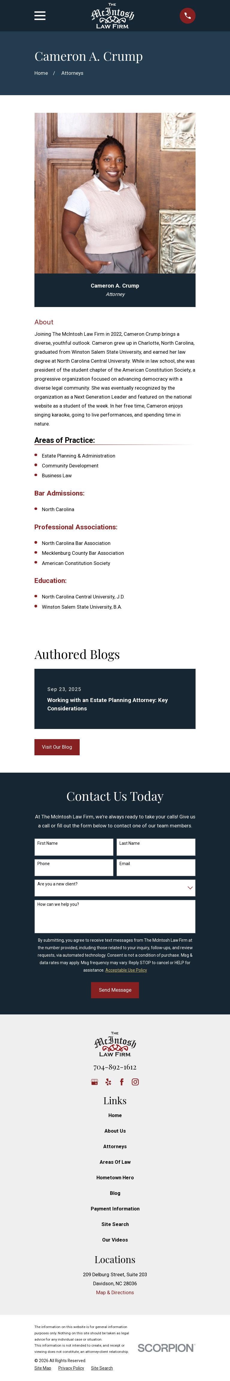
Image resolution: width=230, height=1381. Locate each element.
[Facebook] (121, 1081)
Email (124, 863)
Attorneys (115, 1146)
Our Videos (115, 1240)
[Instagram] (135, 1081)
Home (115, 1115)
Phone (43, 863)
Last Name (129, 843)
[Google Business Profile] (94, 1081)
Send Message (115, 990)
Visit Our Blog (57, 747)
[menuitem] (42, 1368)
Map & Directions (115, 1292)
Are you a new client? (57, 884)
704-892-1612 (115, 1066)
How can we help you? (58, 904)
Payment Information (115, 1209)
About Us (115, 1131)
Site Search (115, 1224)
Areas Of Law (115, 1162)
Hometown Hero (115, 1178)
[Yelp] (108, 1081)
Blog (115, 1193)
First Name (47, 843)
